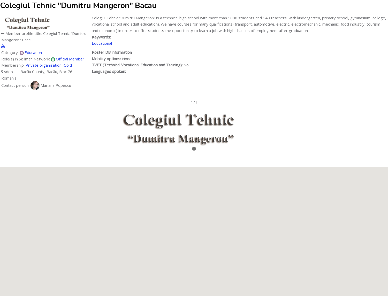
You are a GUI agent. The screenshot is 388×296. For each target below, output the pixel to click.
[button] (194, 226)
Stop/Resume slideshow (194, 156)
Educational (102, 43)
